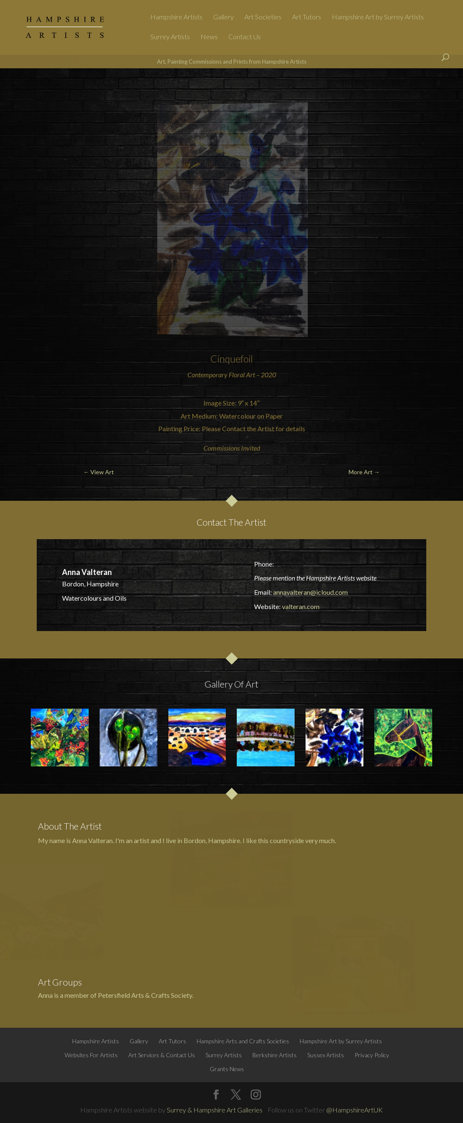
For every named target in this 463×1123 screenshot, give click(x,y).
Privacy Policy (372, 1055)
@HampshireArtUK (354, 1110)
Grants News (227, 1068)
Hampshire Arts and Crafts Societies (243, 1041)
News (209, 37)
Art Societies (263, 17)
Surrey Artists (170, 37)
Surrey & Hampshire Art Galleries (215, 1110)
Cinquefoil (231, 359)
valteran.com (300, 606)
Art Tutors (306, 17)
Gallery (223, 17)
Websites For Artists (91, 1055)
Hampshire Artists (176, 17)
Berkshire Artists (274, 1055)
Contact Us (244, 37)
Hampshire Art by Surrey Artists (378, 17)
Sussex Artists (325, 1055)
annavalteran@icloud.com (310, 592)
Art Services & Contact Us (161, 1055)
